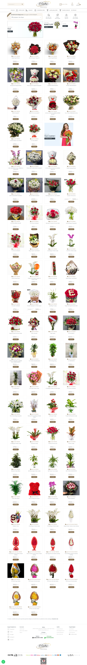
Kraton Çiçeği (71, 443)
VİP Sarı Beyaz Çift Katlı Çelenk (15, 608)
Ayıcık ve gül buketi (71, 58)
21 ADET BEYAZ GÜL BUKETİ (16, 140)
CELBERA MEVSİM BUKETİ (52, 85)
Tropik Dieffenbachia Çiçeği (71, 416)
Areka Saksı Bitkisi (16, 498)
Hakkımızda (22, 628)
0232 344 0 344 (38, 637)
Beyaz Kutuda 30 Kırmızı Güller (15, 333)
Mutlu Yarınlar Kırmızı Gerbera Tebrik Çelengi (34, 554)
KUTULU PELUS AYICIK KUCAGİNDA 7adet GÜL (53, 169)
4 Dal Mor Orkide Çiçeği (53, 498)
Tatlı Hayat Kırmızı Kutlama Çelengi (53, 553)
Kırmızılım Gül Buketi (16, 305)
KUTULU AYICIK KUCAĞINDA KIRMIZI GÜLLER (52, 113)
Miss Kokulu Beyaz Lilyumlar (16, 416)
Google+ (10, 634)
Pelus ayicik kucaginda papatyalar (34, 85)
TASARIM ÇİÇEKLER (64, 10)
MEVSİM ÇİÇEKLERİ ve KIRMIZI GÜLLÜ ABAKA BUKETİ (15, 361)
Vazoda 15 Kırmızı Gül (52, 443)
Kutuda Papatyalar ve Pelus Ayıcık (34, 305)
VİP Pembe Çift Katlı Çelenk (34, 581)
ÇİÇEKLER (29, 10)
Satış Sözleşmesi (60, 634)
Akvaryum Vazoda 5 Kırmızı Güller (53, 223)
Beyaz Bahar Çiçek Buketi (71, 278)
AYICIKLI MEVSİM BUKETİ (71, 85)
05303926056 (49, 638)
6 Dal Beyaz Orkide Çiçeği (34, 526)
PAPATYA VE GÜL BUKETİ (34, 113)
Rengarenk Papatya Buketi (15, 85)
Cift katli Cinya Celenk (15, 581)
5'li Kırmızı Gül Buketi (34, 223)
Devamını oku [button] (55, 619)
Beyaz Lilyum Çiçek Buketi (34, 250)
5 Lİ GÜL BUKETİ (34, 140)
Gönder (15, 64)
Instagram (10, 637)
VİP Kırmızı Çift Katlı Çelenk (71, 581)
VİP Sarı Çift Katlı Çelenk (34, 608)
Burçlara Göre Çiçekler (73, 630)
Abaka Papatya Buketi (71, 168)
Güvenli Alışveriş (60, 628)
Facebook (10, 629)
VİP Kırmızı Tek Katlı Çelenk (52, 581)
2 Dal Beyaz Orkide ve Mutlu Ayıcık (53, 388)
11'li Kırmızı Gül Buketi (71, 388)
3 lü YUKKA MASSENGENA (34, 360)
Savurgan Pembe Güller (34, 388)
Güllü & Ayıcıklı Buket (53, 58)
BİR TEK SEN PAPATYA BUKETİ (16, 195)
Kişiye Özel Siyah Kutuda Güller (71, 305)
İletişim (21, 632)
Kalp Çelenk (52, 333)
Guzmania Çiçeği (34, 443)
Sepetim (78, 4)
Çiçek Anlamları (72, 632)
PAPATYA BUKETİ (15, 113)
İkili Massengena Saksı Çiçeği (34, 471)
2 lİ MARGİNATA (71, 360)
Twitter (10, 632)
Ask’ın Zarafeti (34, 333)
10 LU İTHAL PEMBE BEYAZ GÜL (71, 113)
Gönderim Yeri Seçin (18, 17)
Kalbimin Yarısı (16, 526)
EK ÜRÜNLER (73, 10)
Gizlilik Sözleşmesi (60, 632)
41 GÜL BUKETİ (71, 333)
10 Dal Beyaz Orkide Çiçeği (52, 526)
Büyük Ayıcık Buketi (16, 58)
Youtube (10, 640)
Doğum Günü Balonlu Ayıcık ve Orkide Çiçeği (34, 279)
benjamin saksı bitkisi (15, 471)
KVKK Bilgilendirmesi (60, 630)
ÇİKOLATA (13, 10)
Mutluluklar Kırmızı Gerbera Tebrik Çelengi (16, 554)
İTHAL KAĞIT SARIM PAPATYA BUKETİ (34, 168)
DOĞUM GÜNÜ (20, 10)
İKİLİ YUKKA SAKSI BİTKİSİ (71, 471)
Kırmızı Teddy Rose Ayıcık (34, 498)
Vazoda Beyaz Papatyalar (71, 223)
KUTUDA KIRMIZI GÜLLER (16, 223)
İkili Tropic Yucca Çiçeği (53, 471)
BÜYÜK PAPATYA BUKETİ (34, 195)
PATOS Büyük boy (52, 360)
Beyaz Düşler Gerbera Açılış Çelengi (71, 526)
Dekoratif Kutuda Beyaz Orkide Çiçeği (34, 416)
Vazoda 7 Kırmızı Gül (71, 195)
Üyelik (72, 4)
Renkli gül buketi (71, 498)
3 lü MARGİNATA (15, 388)
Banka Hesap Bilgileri (23, 630)
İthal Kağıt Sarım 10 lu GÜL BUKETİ (53, 195)
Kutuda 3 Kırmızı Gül (53, 278)
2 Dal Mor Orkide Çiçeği (71, 250)
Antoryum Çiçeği (52, 416)
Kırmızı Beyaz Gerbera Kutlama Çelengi (71, 554)
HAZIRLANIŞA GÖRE (52, 10)
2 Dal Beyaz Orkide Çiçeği (52, 250)
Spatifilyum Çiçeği (52, 305)
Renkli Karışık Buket (16, 278)
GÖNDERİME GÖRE (39, 10)
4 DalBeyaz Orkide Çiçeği (16, 443)
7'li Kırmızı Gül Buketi (15, 250)
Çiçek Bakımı (71, 628)
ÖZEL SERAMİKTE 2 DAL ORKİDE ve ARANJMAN (15, 169)
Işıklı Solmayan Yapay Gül (34, 58)
